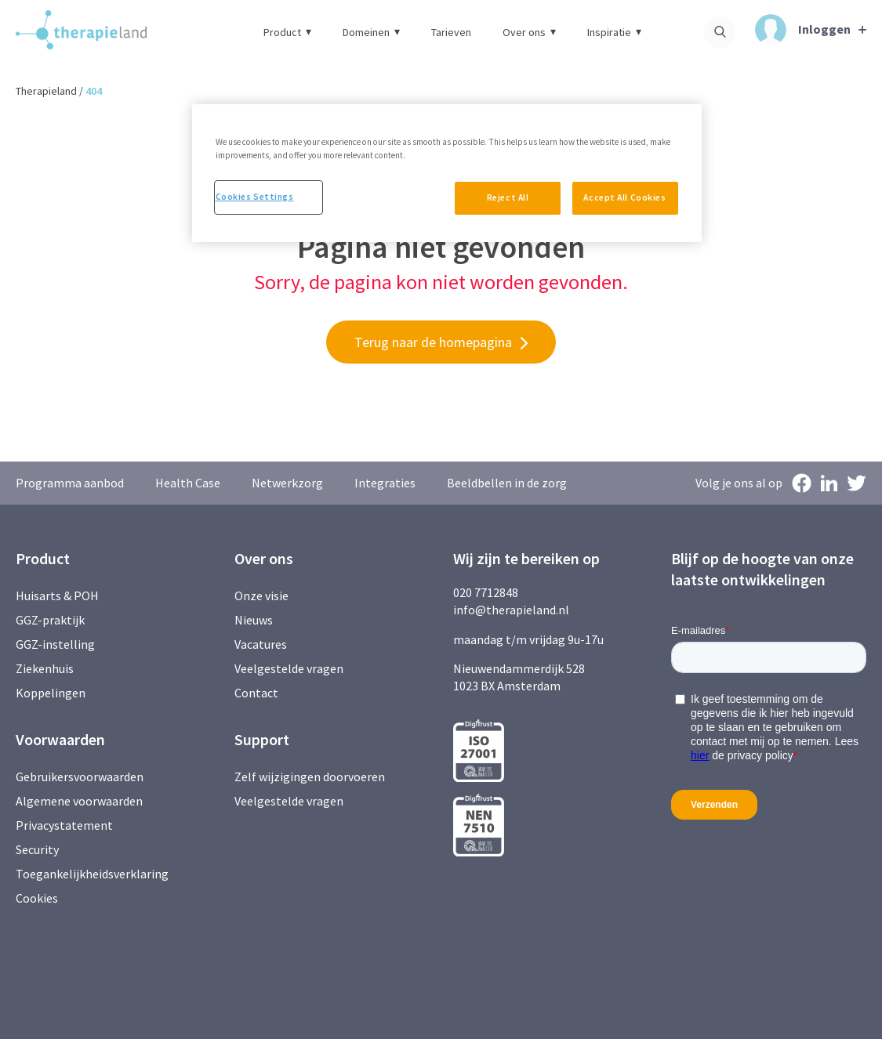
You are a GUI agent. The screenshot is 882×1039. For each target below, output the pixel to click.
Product (287, 32)
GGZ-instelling (55, 644)
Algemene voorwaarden (79, 801)
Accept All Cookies (624, 197)
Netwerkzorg (287, 483)
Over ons (529, 32)
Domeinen (371, 32)
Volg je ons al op (738, 483)
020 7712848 (485, 592)
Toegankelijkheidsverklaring (92, 874)
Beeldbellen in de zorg (507, 483)
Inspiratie (614, 32)
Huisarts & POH (57, 595)
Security (37, 849)
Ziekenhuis (45, 668)
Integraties (385, 483)
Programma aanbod (70, 483)
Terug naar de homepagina (433, 342)
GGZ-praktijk (50, 620)
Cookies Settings (255, 196)
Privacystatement (64, 825)
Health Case (187, 483)
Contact (256, 693)
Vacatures (260, 644)
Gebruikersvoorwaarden (79, 776)
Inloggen (803, 29)
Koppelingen (50, 693)
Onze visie (261, 595)
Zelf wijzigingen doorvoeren (310, 776)
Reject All (508, 197)
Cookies (37, 898)
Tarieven (451, 32)
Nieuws (253, 620)
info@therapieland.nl (511, 609)
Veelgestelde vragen (288, 668)
